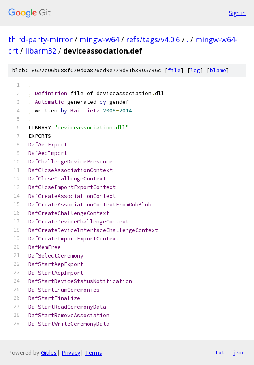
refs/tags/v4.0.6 (153, 39)
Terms (93, 352)
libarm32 (40, 51)
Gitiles (49, 352)
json (239, 352)
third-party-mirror (40, 39)
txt (220, 352)
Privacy (71, 352)
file (174, 70)
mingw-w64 (99, 39)
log (195, 70)
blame (218, 70)
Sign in (237, 13)
